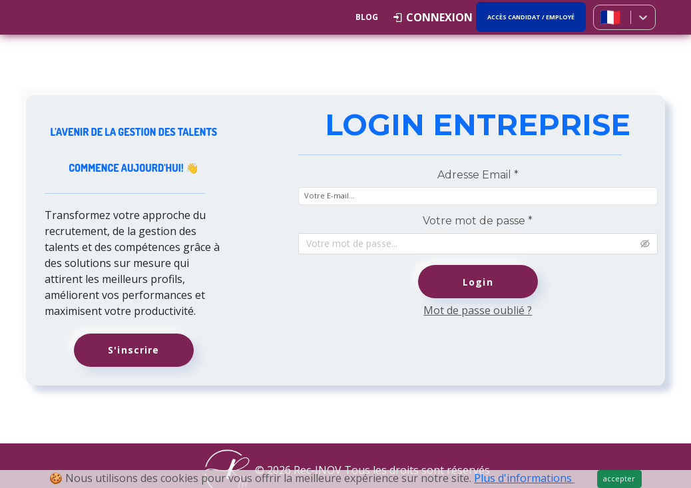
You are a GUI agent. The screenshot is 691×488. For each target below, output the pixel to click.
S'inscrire (134, 350)
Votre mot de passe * (478, 220)
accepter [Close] (619, 478)
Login (478, 282)
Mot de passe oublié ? (477, 310)
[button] (433, 17)
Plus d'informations (524, 478)
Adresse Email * (478, 174)
